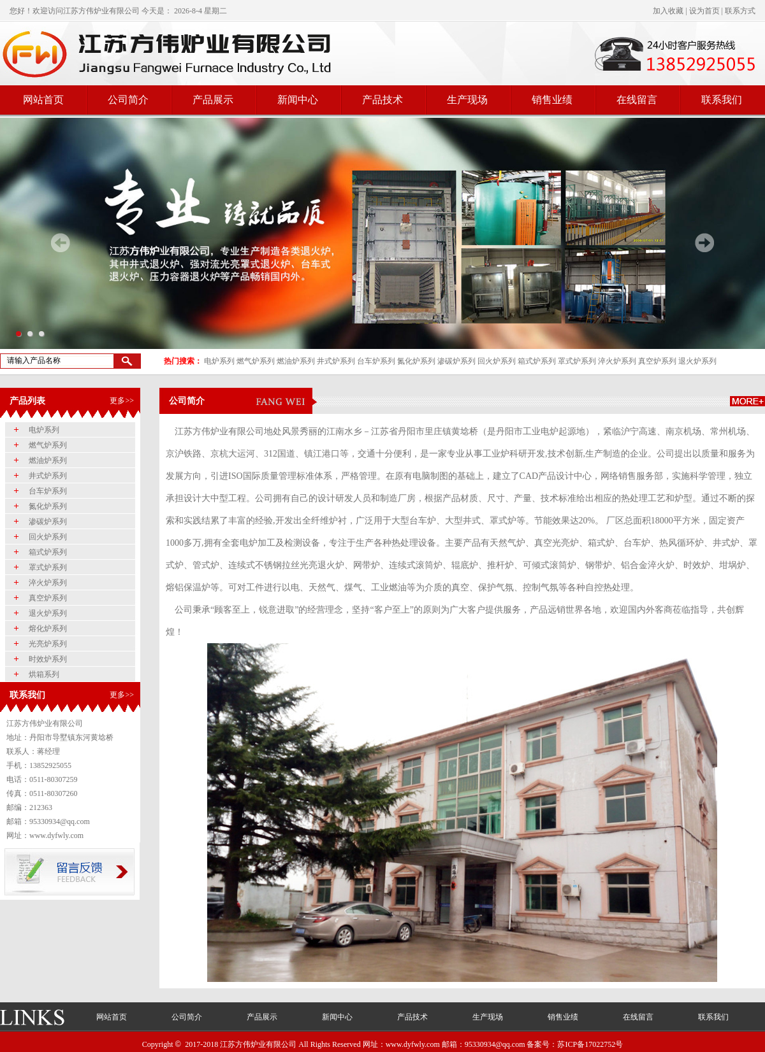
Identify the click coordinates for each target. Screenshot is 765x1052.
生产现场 (467, 99)
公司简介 (128, 99)
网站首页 (43, 99)
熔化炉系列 (48, 628)
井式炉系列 (336, 361)
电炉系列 (219, 361)
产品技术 (382, 99)
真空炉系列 (657, 361)
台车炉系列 (376, 361)
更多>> (122, 400)
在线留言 (636, 99)
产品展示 (213, 99)
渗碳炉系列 (456, 361)
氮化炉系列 (416, 361)
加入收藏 (668, 10)
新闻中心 (297, 99)
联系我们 (721, 99)
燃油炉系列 (296, 361)
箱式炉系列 (537, 361)
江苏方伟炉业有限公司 (101, 10)
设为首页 (704, 10)
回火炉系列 (496, 361)
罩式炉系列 (577, 361)
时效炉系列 (48, 659)
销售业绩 (552, 99)
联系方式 (740, 10)
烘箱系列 (44, 674)
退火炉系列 (697, 361)
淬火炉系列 (617, 361)
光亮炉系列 (48, 643)
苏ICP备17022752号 (590, 1044)
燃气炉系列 (256, 361)
